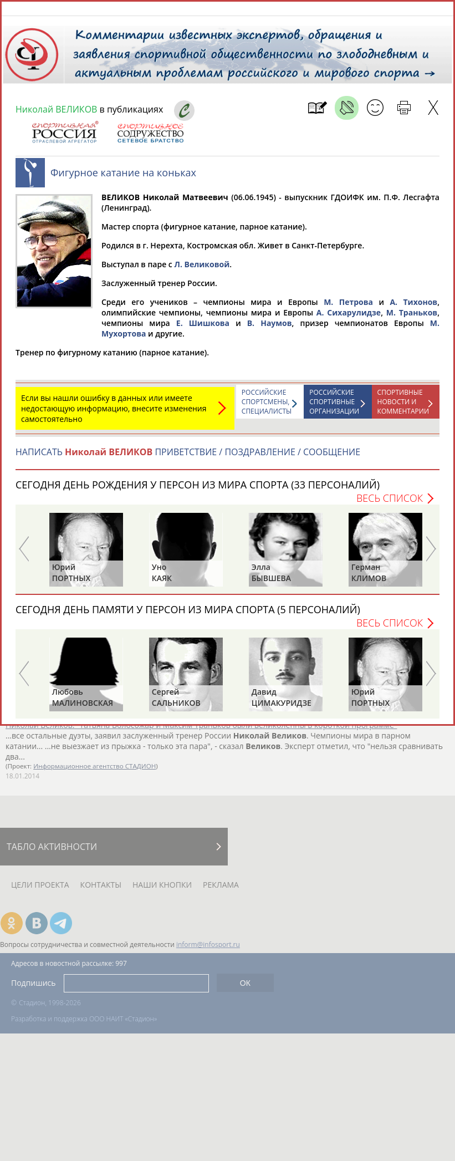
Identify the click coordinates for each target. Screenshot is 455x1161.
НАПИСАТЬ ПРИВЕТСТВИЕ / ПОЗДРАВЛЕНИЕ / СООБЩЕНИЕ (188, 457)
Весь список (389, 503)
